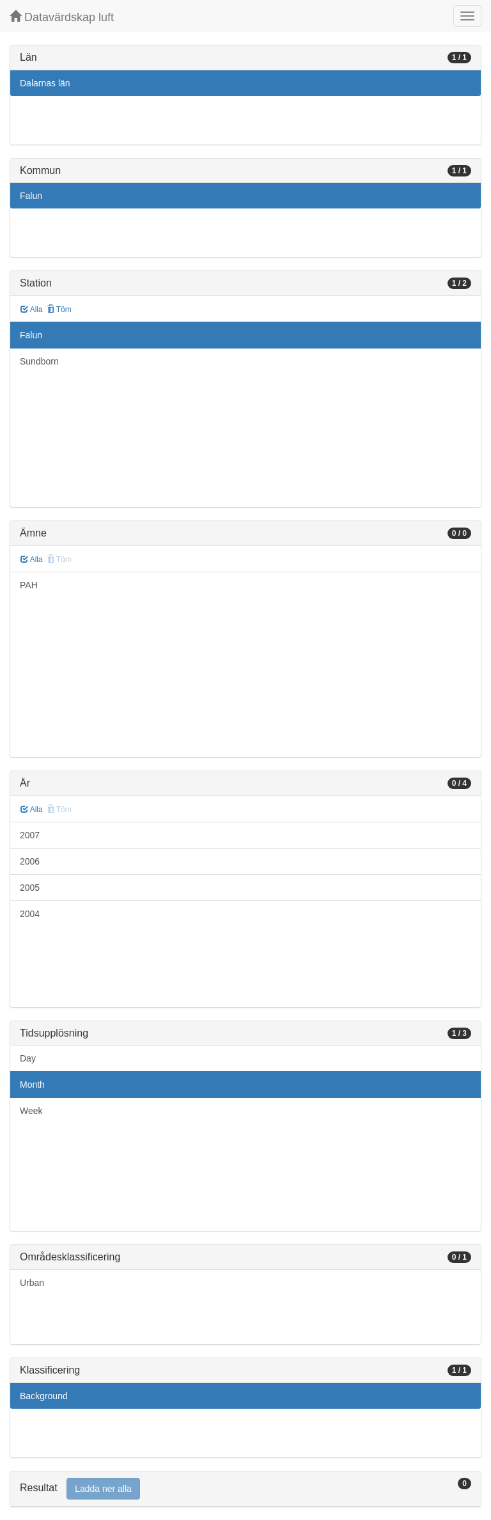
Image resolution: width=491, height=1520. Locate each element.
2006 (30, 861)
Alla (31, 309)
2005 (30, 887)
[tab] (245, 1489)
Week (31, 1111)
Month (32, 1084)
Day (28, 1058)
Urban (32, 1283)
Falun (31, 196)
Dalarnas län (45, 83)
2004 (30, 914)
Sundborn (39, 361)
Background (44, 1396)
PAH (29, 585)
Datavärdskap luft (62, 17)
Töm (59, 309)
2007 (30, 835)
